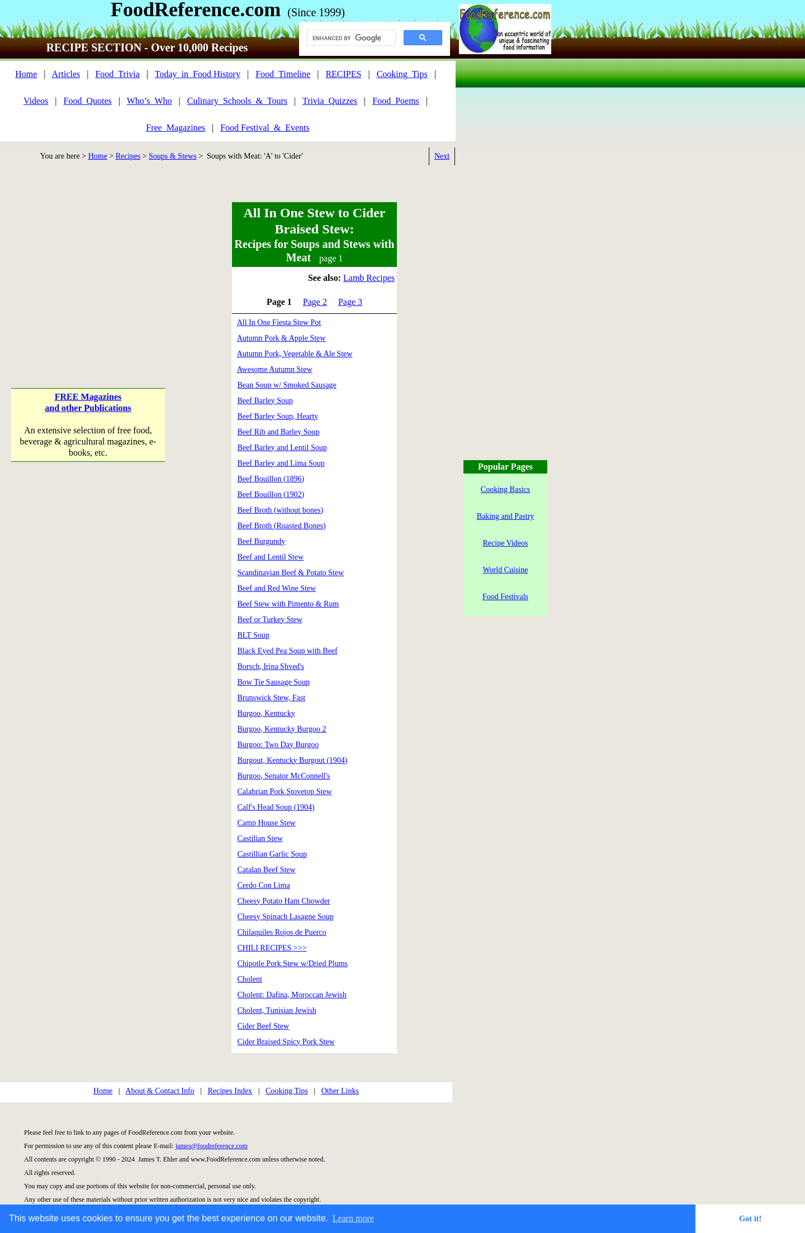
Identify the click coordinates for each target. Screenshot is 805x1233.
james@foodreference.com (212, 1146)
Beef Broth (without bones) (281, 510)
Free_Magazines (175, 127)
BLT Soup (253, 635)
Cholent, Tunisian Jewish (277, 1010)
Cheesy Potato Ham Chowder (284, 901)
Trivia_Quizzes (329, 101)
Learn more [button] (353, 1218)
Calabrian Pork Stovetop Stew (285, 791)
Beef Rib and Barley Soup (279, 432)
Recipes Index (229, 1091)
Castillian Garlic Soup (272, 854)
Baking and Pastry (505, 516)
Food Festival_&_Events (265, 127)
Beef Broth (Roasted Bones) (282, 526)
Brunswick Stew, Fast (272, 698)
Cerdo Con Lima (264, 885)
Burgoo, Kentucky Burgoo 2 (282, 729)
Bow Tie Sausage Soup (274, 682)
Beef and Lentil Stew (271, 557)
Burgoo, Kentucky (266, 713)
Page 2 (315, 302)
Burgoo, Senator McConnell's (284, 776)
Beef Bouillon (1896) (271, 479)
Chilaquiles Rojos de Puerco (282, 932)
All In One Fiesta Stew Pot (279, 322)
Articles (66, 74)
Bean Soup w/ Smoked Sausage (287, 385)
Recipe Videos (505, 543)
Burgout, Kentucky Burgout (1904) (293, 760)
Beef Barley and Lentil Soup (282, 447)
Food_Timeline (282, 74)
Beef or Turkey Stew (270, 619)
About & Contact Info (159, 1091)
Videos (35, 101)
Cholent (250, 979)
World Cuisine (505, 570)
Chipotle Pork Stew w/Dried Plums (293, 963)
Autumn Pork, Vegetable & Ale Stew (295, 354)
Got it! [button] (750, 1218)
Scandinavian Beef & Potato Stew (291, 572)
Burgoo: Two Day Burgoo (278, 744)
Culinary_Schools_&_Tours (237, 101)
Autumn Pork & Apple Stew (281, 338)
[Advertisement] (88, 273)
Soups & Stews (173, 156)
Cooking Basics (505, 489)
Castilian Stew (260, 838)
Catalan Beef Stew (267, 870)
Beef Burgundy (262, 541)
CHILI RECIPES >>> (272, 948)
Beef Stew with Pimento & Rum (288, 604)
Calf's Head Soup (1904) (276, 807)
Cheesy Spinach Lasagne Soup (286, 916)
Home (26, 74)
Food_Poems (395, 101)
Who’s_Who (149, 101)
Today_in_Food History (197, 74)
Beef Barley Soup (265, 400)
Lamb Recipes (369, 278)
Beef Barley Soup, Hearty (278, 416)
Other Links (340, 1091)
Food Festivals (505, 596)
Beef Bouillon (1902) (271, 494)
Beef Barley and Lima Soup (281, 463)
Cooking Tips (287, 1091)
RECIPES (343, 74)
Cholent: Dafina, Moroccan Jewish (292, 995)
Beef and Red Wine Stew (277, 588)
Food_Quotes (88, 101)
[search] (350, 38)
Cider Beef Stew (264, 1026)
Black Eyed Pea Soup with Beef (288, 651)
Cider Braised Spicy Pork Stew (286, 1042)
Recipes (128, 156)
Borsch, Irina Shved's (271, 666)
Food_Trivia (117, 74)
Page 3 (350, 302)
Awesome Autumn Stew (274, 369)
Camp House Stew (267, 823)
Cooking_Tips (402, 74)
